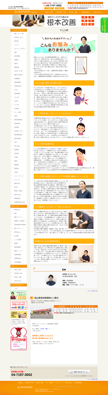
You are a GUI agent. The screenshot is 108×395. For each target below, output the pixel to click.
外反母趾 (16, 153)
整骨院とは (17, 209)
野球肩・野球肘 (18, 191)
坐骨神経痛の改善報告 (20, 224)
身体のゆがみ (17, 194)
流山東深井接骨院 (22, 12)
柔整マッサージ (18, 217)
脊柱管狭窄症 (17, 138)
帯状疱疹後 (17, 123)
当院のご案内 (49, 12)
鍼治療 (16, 243)
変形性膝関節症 (18, 134)
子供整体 (16, 108)
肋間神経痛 (17, 198)
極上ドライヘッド (19, 228)
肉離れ (16, 161)
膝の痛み (16, 41)
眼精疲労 (16, 164)
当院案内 (20, 382)
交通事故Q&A (17, 258)
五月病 (16, 101)
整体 (15, 213)
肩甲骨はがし (17, 232)
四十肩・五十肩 (18, 71)
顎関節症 (16, 168)
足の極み (16, 236)
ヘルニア (16, 44)
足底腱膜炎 (17, 78)
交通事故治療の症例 (19, 202)
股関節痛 (16, 67)
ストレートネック (19, 176)
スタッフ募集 (49, 382)
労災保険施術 (17, 262)
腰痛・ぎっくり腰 (19, 33)
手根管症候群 (17, 86)
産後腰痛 (16, 149)
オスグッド (17, 179)
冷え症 (16, 89)
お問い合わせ (97, 12)
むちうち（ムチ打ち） (20, 48)
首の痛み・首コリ (19, 131)
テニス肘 (16, 104)
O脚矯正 (16, 59)
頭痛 (15, 52)
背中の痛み (17, 146)
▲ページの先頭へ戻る (93, 290)
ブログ (16, 288)
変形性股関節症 (18, 119)
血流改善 (16, 127)
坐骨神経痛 (17, 56)
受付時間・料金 (61, 12)
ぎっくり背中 (17, 112)
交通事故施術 (85, 12)
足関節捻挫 (17, 93)
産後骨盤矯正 (17, 82)
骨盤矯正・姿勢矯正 (19, 221)
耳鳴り (16, 116)
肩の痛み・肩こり (19, 37)
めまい (16, 142)
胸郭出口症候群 (18, 74)
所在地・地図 (73, 12)
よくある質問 (17, 239)
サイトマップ (58, 382)
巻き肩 (16, 187)
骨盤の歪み (17, 183)
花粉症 (16, 63)
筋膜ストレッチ (18, 250)
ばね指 (16, 172)
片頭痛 (16, 157)
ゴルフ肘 (16, 97)
